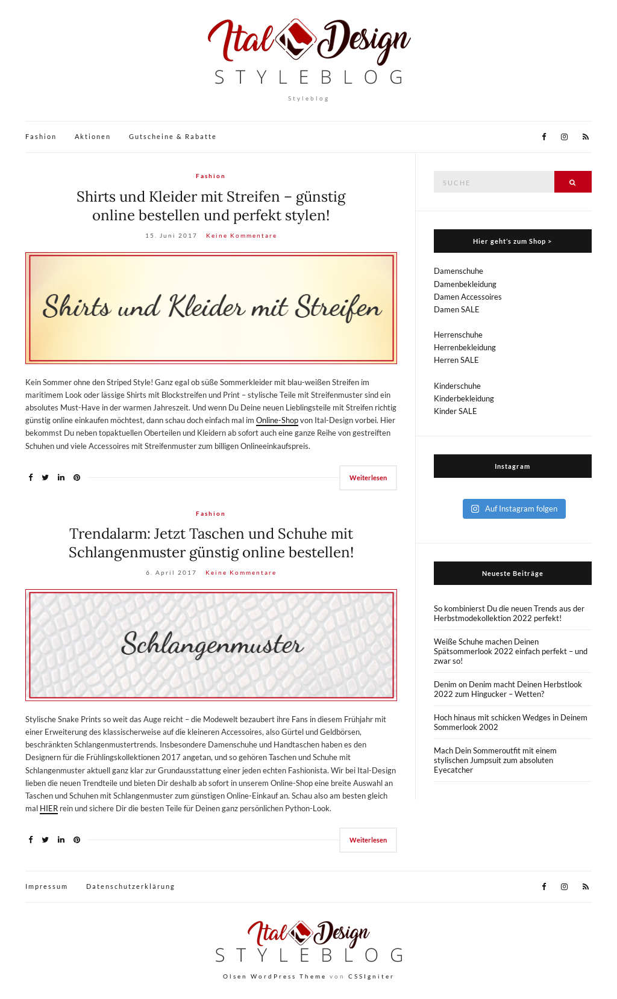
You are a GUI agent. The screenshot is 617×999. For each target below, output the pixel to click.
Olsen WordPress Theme (275, 976)
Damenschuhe (458, 271)
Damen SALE (457, 309)
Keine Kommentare (241, 235)
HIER (49, 808)
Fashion (41, 136)
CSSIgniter (371, 976)
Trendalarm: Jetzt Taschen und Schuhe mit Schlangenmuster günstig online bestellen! (211, 542)
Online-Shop (277, 420)
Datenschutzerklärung (130, 886)
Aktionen (93, 136)
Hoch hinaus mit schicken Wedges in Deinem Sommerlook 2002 (510, 722)
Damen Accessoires (468, 297)
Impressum (46, 886)
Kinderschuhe (457, 386)
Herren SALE (456, 360)
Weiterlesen (368, 477)
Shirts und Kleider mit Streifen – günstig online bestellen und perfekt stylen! (211, 205)
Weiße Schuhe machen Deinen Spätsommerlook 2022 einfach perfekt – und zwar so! (510, 651)
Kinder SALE (455, 411)
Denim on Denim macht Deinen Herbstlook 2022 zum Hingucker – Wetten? (508, 689)
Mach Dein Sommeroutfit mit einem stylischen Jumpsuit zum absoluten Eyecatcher (495, 760)
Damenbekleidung (465, 284)
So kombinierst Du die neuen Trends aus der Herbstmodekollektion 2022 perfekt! (509, 613)
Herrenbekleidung (465, 347)
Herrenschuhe (458, 334)
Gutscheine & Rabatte (173, 136)
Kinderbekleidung (464, 398)
